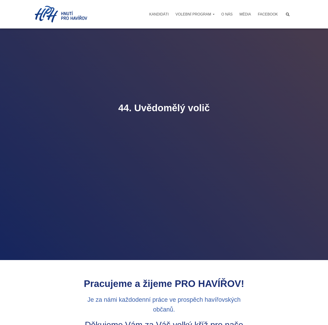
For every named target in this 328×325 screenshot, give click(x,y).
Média (245, 14)
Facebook (268, 14)
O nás (227, 14)
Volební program (195, 14)
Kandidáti (159, 14)
